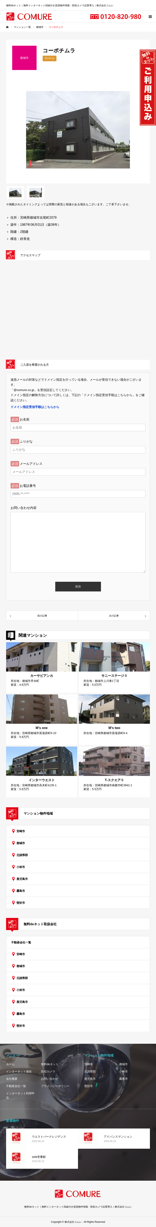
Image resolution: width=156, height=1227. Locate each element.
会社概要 (11, 1078)
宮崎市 (20, 831)
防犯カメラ (48, 1071)
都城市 (20, 843)
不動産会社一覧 (21, 942)
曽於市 (20, 902)
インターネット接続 (19, 1071)
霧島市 (20, 890)
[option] (78, 129)
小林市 (20, 867)
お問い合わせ (49, 1078)
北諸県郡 (22, 855)
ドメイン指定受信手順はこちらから (35, 407)
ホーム (10, 1064)
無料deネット (49, 1064)
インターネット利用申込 (20, 1095)
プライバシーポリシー (55, 1086)
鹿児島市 (22, 879)
